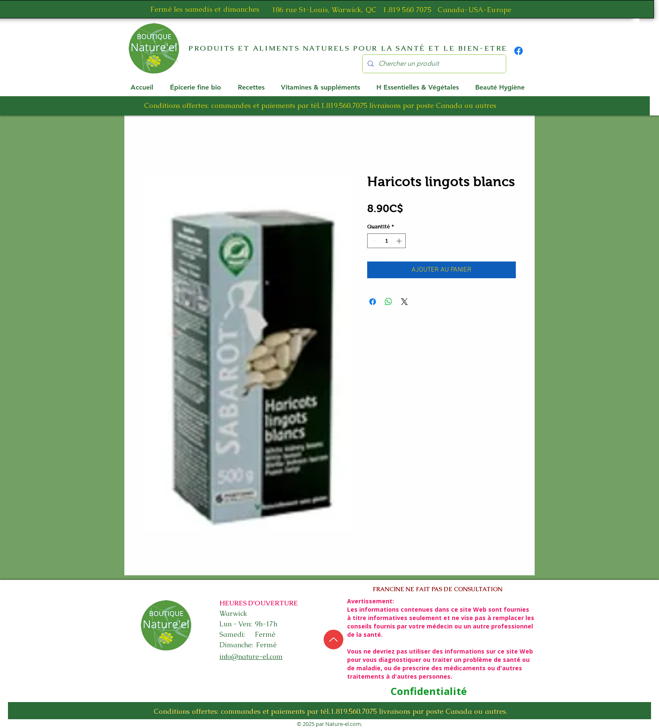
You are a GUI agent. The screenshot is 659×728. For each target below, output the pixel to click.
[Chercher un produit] (433, 64)
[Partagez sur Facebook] (373, 302)
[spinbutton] (386, 241)
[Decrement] (373, 241)
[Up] (333, 639)
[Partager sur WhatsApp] (389, 302)
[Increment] (400, 241)
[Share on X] (404, 302)
